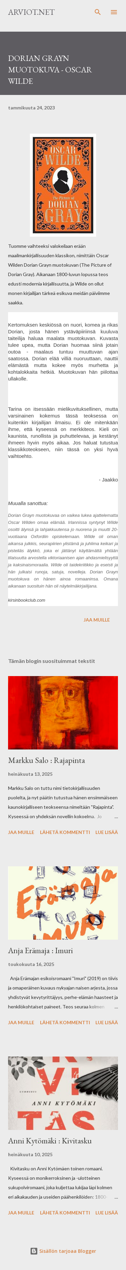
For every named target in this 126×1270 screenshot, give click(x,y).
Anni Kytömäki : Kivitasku (50, 1140)
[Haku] (98, 12)
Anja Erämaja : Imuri (40, 950)
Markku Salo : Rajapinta (46, 760)
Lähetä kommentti (65, 832)
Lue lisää (106, 832)
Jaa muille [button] (97, 620)
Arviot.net (31, 12)
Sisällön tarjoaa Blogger (63, 1251)
